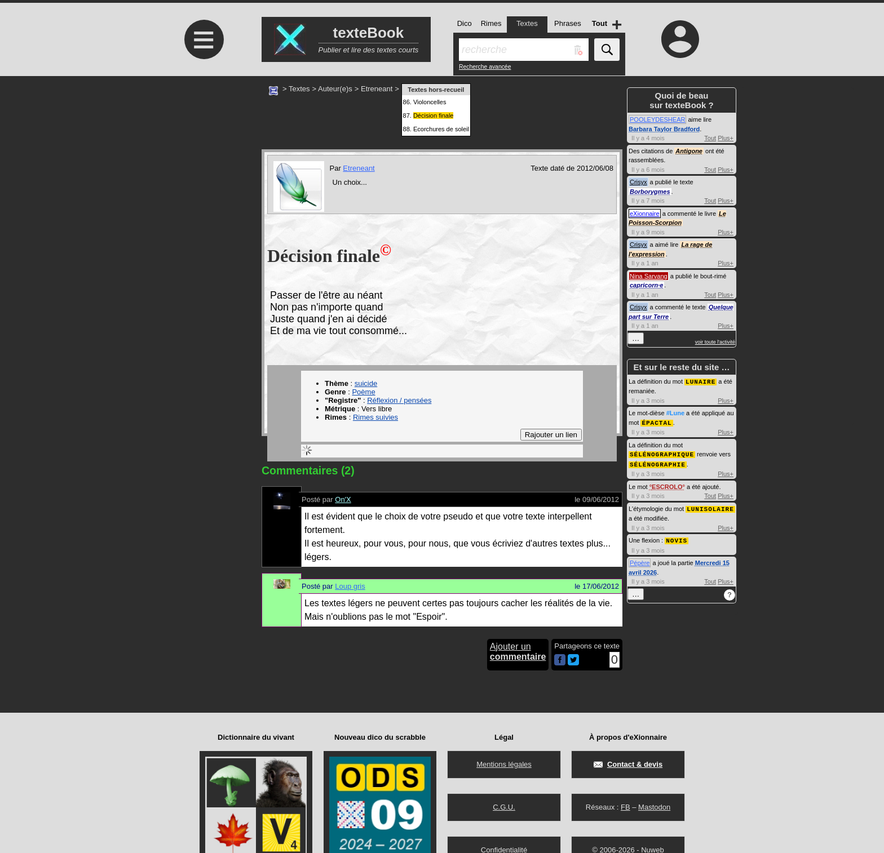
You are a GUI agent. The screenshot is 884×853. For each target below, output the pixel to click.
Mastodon (654, 807)
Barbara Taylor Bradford (664, 129)
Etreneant (376, 89)
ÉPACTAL (656, 421)
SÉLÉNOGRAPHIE (658, 462)
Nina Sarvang (649, 276)
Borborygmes (650, 191)
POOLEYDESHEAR (657, 119)
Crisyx (638, 182)
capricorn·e (646, 285)
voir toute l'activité (715, 342)
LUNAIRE (700, 381)
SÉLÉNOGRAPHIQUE (662, 452)
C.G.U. (504, 807)
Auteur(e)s (335, 89)
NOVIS (676, 537)
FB (625, 807)
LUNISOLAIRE (710, 506)
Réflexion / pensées (399, 400)
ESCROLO (667, 484)
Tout (710, 138)
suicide (366, 383)
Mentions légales (504, 764)
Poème (363, 392)
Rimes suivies (375, 417)
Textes (299, 89)
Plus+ (725, 138)
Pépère (639, 559)
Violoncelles (430, 102)
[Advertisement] (202, 170)
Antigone (688, 151)
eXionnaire (645, 213)
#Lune (675, 412)
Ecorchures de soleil (441, 129)
